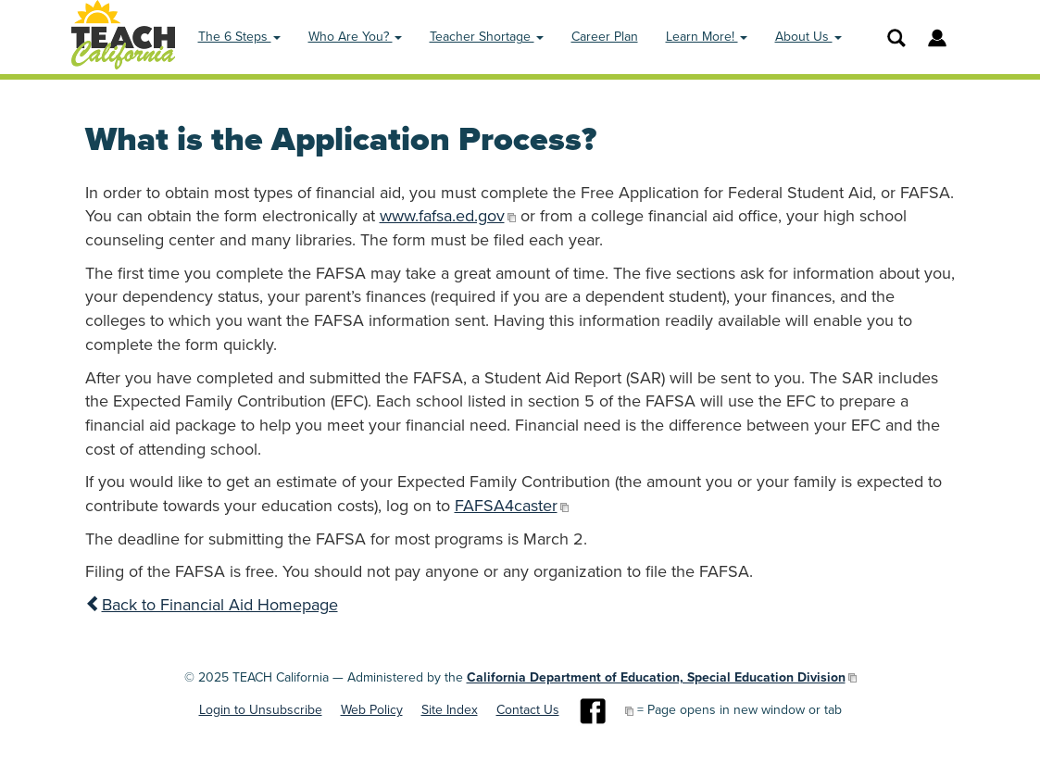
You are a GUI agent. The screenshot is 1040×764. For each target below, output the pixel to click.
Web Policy (372, 710)
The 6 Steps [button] (239, 36)
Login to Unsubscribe (260, 710)
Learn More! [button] (706, 36)
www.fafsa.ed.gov (442, 216)
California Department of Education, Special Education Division (656, 677)
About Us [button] (808, 36)
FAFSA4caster (506, 505)
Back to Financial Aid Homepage (211, 605)
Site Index (449, 710)
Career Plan (604, 36)
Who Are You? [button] (355, 36)
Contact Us (527, 710)
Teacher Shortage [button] (487, 36)
